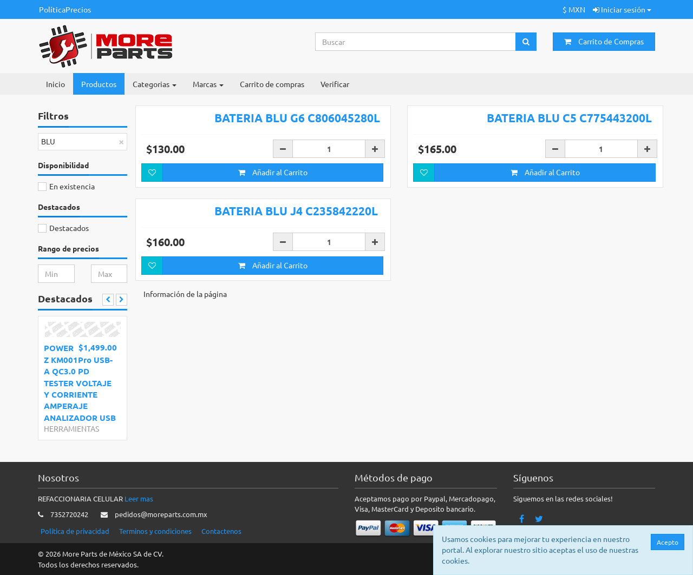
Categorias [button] (154, 84)
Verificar (335, 84)
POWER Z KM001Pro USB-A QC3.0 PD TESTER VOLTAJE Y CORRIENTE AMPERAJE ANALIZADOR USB (80, 382)
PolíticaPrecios (65, 9)
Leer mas (139, 498)
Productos (98, 84)
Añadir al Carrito (273, 172)
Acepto (670, 542)
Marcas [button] (208, 84)
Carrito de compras (272, 84)
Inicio (55, 84)
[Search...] (416, 41)
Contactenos (221, 531)
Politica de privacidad (75, 531)
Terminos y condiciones (155, 531)
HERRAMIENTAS (71, 428)
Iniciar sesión (622, 9)
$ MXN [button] (574, 9)
